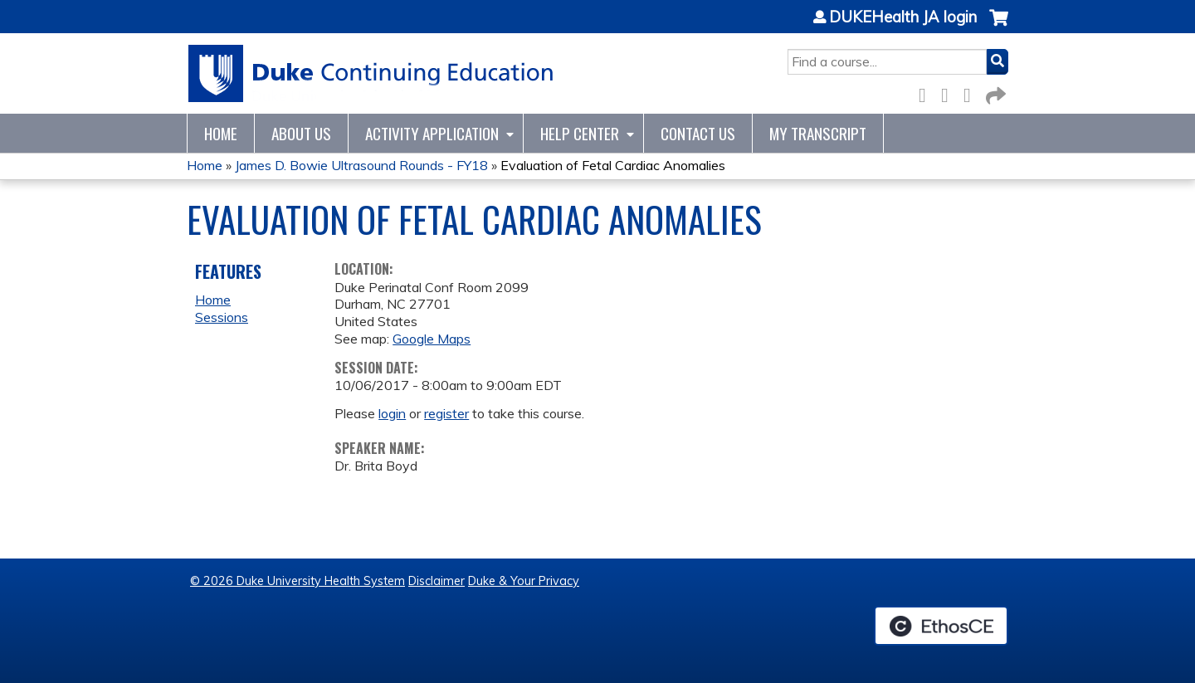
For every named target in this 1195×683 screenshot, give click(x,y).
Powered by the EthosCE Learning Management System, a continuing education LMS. (941, 626)
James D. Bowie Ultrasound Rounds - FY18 (361, 165)
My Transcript (817, 133)
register (446, 413)
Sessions (221, 317)
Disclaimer (436, 580)
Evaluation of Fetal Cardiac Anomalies (612, 165)
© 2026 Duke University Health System (297, 580)
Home (220, 133)
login (392, 413)
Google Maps (432, 338)
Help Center (579, 133)
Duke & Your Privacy (523, 580)
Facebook (927, 92)
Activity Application (432, 133)
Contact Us (698, 133)
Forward (994, 92)
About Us (301, 133)
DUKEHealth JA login (903, 17)
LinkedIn (971, 92)
